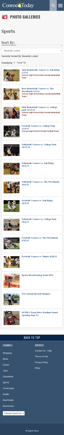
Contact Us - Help (43, 350)
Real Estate (8, 400)
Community (8, 388)
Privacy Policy (41, 362)
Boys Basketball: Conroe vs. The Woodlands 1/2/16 (38, 90)
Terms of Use (41, 356)
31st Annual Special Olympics (36, 293)
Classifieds (8, 376)
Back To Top (32, 337)
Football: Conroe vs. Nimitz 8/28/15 (39, 256)
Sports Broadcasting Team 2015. (38, 275)
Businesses (8, 406)
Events (6, 365)
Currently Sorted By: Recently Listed (19, 56)
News (5, 359)
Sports (6, 382)
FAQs (37, 368)
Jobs (5, 370)
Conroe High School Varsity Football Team (40, 131)
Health (6, 394)
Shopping (7, 353)
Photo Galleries (25, 16)
